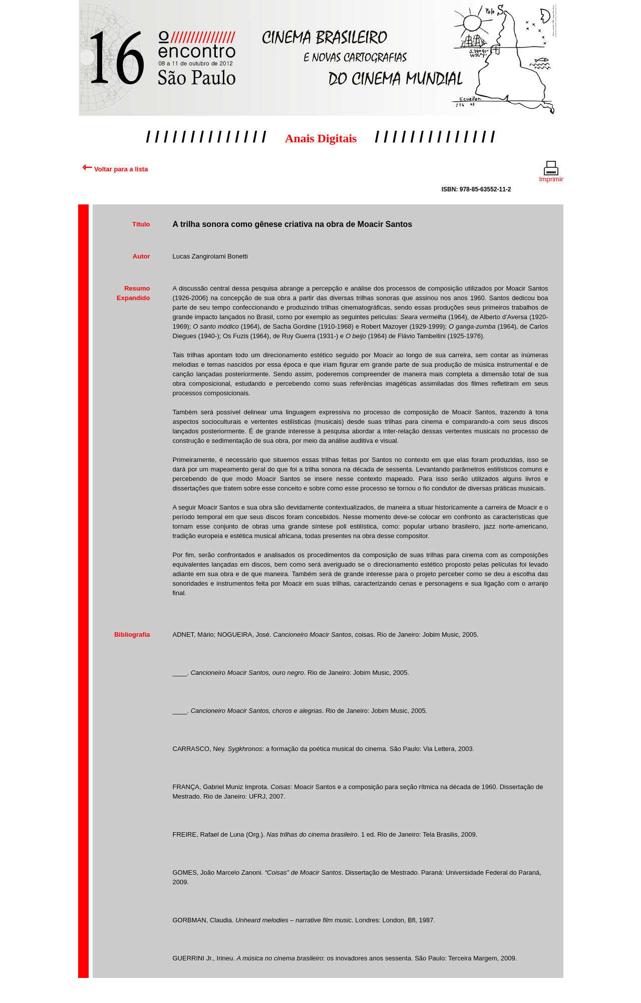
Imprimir (551, 175)
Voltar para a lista (115, 169)
